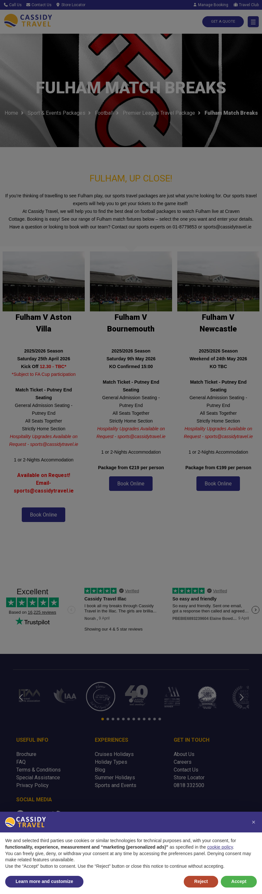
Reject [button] (201, 881)
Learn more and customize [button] (44, 881)
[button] (253, 822)
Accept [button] (238, 881)
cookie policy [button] (220, 847)
